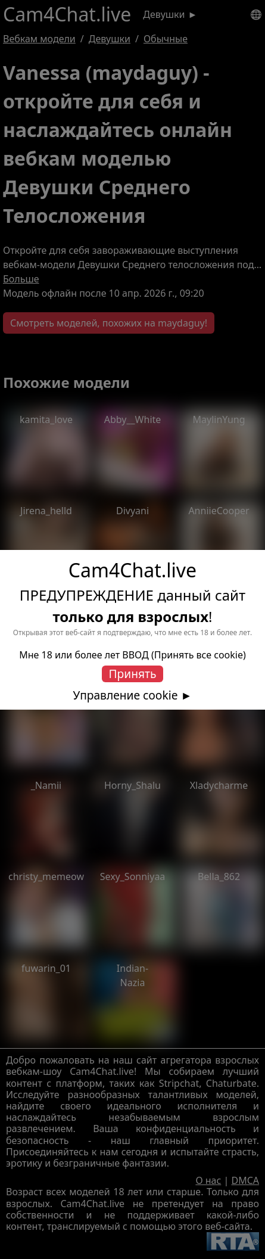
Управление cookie (125, 695)
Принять (133, 674)
